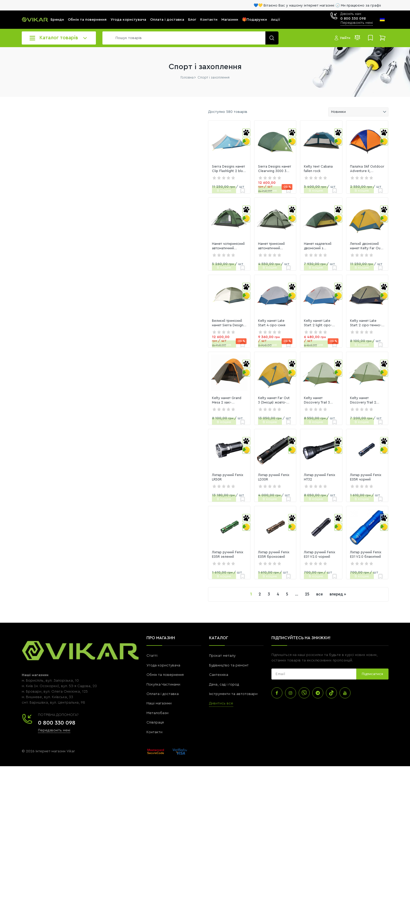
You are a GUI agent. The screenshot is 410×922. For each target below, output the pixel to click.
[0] (34, 183)
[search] (189, 38)
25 (255, 750)
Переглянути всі (35, 320)
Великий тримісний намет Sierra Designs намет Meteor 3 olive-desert (135, 401)
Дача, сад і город (224, 840)
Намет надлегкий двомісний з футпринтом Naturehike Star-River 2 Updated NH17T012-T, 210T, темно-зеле (281, 298)
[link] (138, 155)
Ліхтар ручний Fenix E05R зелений (137, 710)
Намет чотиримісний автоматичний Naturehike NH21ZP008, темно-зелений (132, 298)
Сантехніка (218, 830)
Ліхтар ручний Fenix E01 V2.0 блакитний (349, 710)
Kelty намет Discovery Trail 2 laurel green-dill (354, 504)
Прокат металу (222, 812)
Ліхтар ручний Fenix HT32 (274, 607)
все (267, 750)
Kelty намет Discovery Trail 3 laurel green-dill (281, 504)
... (244, 750)
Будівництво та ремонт (229, 821)
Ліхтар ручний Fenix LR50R (131, 607)
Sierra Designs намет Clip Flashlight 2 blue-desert (129, 195)
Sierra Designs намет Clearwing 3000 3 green (207, 195)
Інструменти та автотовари (233, 850)
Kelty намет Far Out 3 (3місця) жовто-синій (205, 504)
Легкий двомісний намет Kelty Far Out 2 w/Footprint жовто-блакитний (353, 298)
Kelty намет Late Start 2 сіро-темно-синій (349, 401)
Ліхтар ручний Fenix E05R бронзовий (202, 710)
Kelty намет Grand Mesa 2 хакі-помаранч (135, 504)
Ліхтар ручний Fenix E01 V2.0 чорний (277, 710)
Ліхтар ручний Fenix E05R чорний (353, 607)
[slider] (24, 195)
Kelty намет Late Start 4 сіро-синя (209, 401)
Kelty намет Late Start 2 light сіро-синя (282, 401)
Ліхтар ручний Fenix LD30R (203, 607)
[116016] (74, 183)
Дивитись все (221, 859)
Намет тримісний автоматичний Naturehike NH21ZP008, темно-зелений (207, 298)
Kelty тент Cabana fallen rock (277, 195)
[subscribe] (313, 830)
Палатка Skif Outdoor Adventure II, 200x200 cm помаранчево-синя (354, 195)
